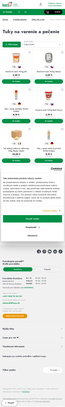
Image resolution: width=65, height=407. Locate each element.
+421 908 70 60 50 (12, 296)
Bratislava (18, 269)
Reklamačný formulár (15, 316)
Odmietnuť (32, 235)
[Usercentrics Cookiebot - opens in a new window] (51, 169)
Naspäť (9, 402)
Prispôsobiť (33, 227)
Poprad (47, 269)
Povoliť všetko (32, 219)
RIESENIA (26, 391)
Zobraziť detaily (49, 211)
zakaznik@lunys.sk (11, 303)
